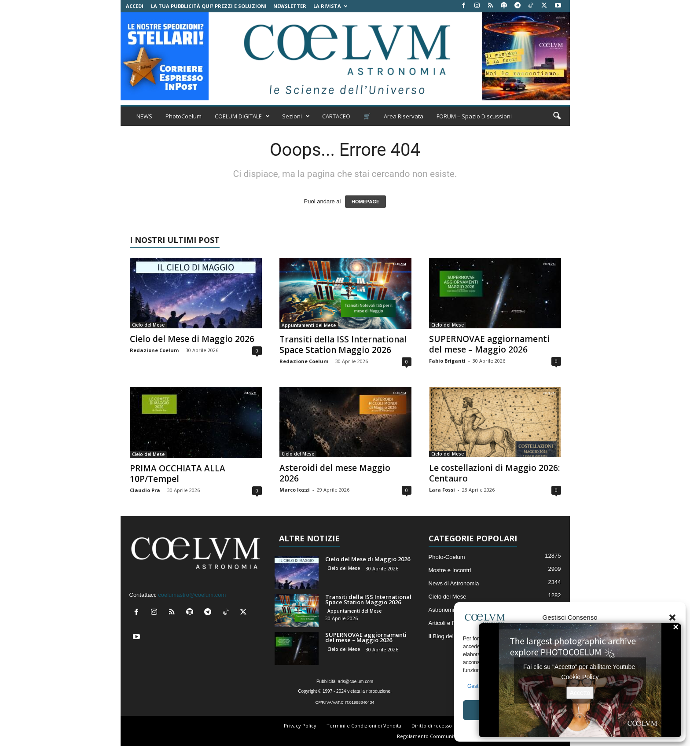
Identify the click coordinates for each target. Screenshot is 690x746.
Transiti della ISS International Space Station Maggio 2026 (343, 345)
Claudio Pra (145, 490)
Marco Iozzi (294, 489)
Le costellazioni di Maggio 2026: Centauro (494, 473)
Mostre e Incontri (450, 570)
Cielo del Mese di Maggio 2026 (192, 339)
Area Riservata (403, 116)
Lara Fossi (442, 489)
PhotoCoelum (183, 116)
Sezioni (296, 116)
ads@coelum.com (355, 681)
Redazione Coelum (154, 350)
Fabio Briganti (447, 360)
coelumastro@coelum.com (192, 595)
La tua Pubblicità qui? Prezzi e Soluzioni (209, 6)
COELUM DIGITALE (242, 116)
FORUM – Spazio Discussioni (474, 116)
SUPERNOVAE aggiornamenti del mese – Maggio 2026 (489, 344)
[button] (672, 617)
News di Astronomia (454, 583)
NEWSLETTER (289, 6)
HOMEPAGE (365, 201)
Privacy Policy (300, 725)
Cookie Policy (580, 676)
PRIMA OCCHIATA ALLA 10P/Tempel (177, 474)
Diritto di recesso (431, 725)
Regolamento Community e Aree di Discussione (453, 736)
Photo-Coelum (447, 557)
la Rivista (330, 6)
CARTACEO (336, 116)
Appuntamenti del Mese (309, 325)
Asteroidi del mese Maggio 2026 (334, 473)
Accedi (134, 6)
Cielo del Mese (148, 325)
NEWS (144, 116)
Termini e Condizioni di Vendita (364, 725)
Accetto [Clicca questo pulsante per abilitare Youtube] (580, 692)
